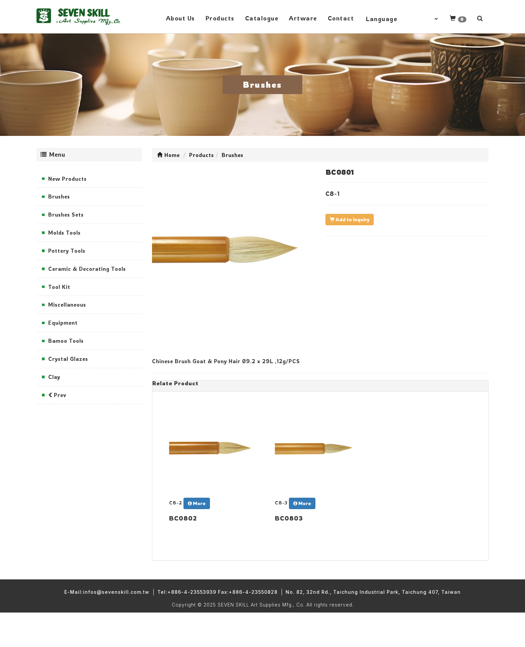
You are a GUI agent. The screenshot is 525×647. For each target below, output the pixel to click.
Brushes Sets (66, 214)
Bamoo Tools (66, 340)
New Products (67, 178)
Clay (54, 377)
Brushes (59, 196)
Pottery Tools (66, 250)
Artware (303, 18)
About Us (180, 18)
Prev (57, 395)
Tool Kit (59, 287)
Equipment (63, 322)
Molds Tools (64, 232)
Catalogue (262, 18)
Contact (341, 18)
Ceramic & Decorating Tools (87, 268)
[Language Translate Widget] (402, 19)
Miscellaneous (67, 304)
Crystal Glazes (68, 358)
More (197, 503)
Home (168, 155)
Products (220, 18)
